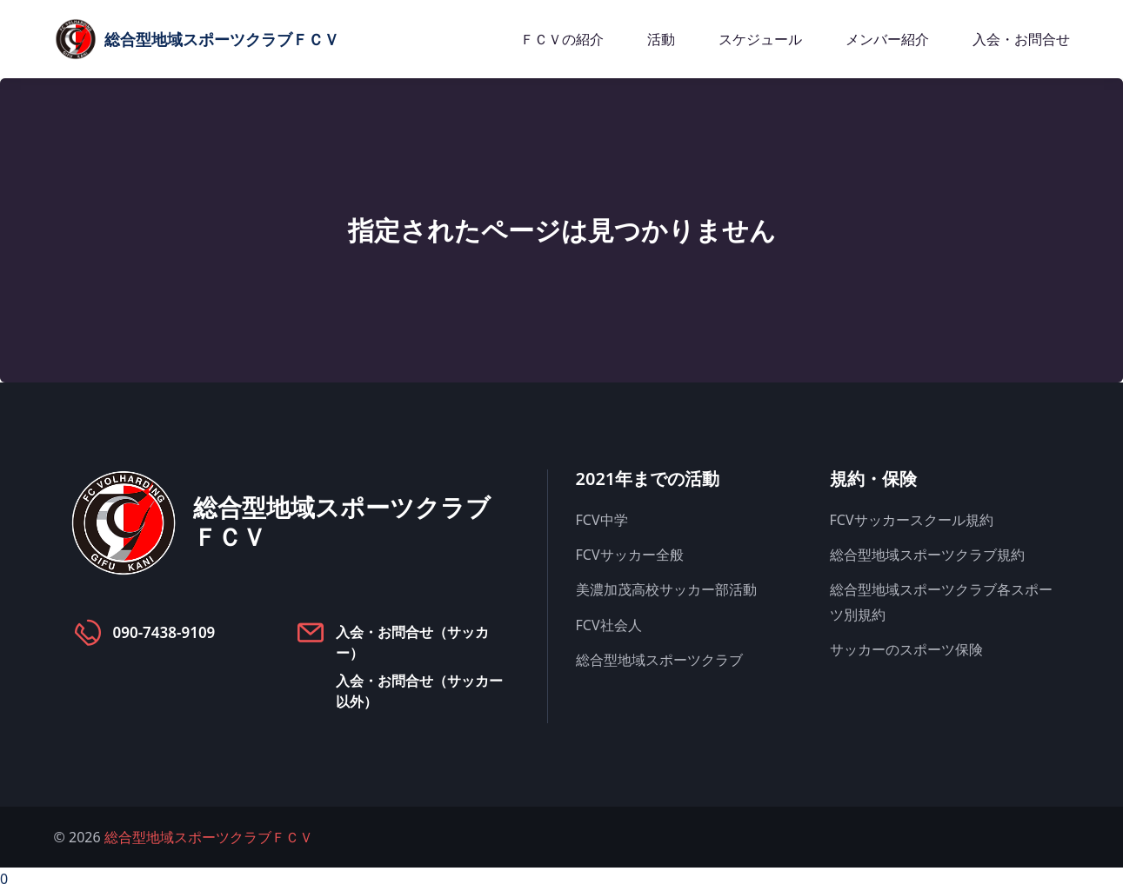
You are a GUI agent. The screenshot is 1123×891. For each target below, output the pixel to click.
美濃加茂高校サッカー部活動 (666, 589)
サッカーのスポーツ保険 (906, 649)
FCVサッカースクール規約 (911, 519)
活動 (661, 39)
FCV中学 (602, 519)
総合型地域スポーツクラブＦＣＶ (208, 837)
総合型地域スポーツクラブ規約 (927, 554)
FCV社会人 (609, 625)
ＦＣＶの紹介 (562, 39)
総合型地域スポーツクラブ (659, 659)
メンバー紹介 (887, 39)
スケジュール (760, 39)
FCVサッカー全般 (630, 554)
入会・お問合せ (1021, 39)
